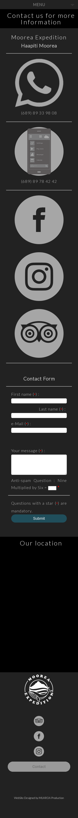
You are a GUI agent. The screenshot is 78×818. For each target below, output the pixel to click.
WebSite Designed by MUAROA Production (39, 801)
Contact (39, 770)
